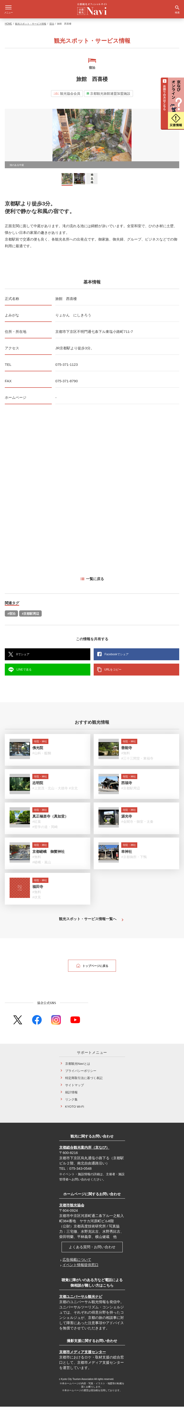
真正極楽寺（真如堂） (50, 820)
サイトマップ (74, 1088)
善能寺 (126, 751)
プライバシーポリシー (80, 1074)
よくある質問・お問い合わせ (92, 1250)
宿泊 (51, 27)
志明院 (37, 786)
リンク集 (71, 1103)
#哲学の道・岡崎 (45, 830)
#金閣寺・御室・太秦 (137, 825)
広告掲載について (77, 1263)
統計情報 (71, 1095)
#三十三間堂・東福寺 (137, 762)
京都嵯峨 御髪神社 (48, 855)
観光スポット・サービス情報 (30, 27)
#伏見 (36, 900)
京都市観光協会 (71, 1208)
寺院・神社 (40, 744)
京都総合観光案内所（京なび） (84, 1151)
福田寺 (37, 890)
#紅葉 (36, 825)
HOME (8, 27)
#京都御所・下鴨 (134, 860)
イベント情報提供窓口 (80, 1268)
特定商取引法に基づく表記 (84, 1081)
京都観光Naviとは (77, 1067)
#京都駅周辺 (30, 617)
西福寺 (126, 786)
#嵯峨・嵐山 (41, 865)
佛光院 (37, 751)
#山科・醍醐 (41, 756)
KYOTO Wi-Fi (74, 1110)
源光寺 (126, 820)
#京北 (73, 791)
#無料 (125, 756)
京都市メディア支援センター (82, 1355)
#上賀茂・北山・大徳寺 (50, 791)
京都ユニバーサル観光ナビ (80, 1300)
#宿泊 (11, 617)
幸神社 (126, 855)
